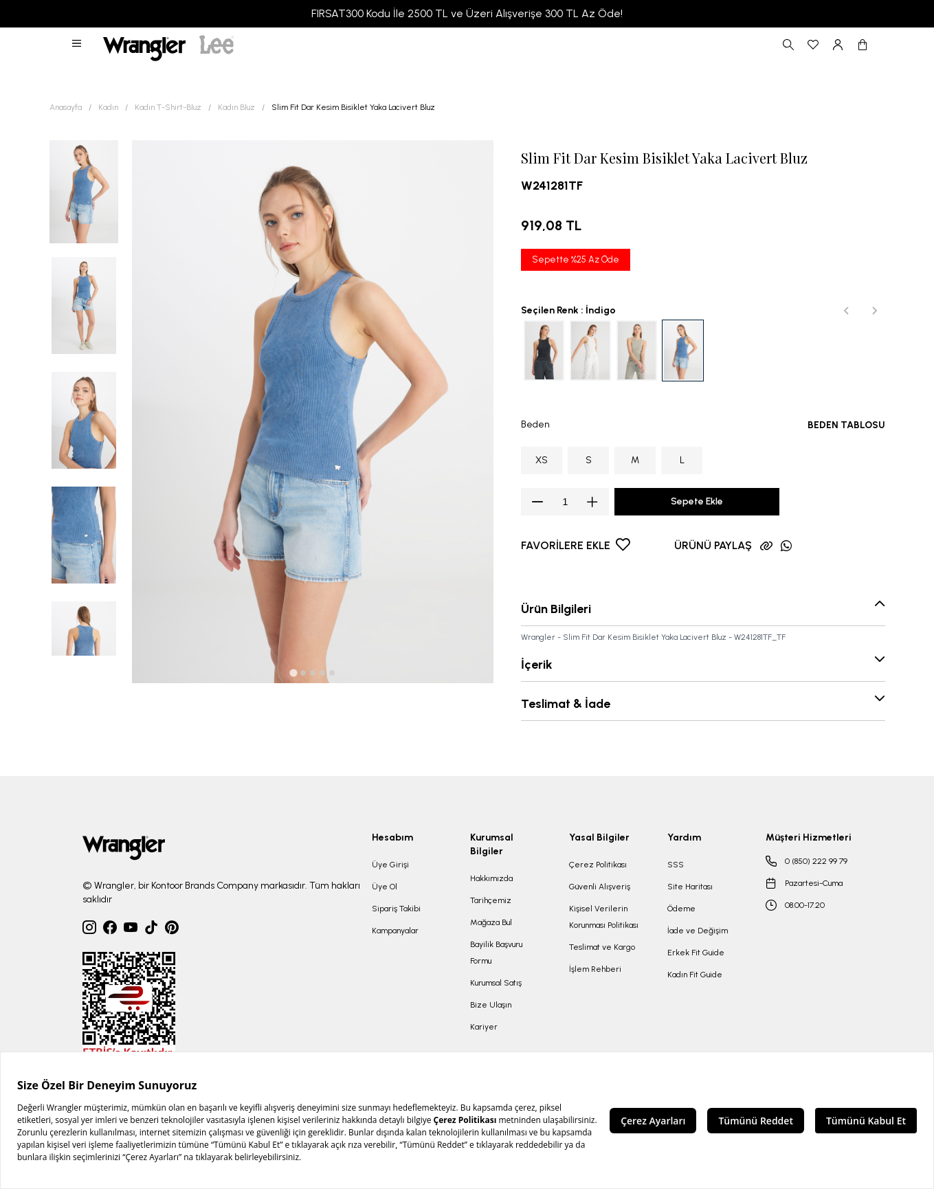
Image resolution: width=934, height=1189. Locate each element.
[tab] (293, 673)
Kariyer (484, 1027)
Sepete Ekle (697, 501)
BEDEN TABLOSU (846, 425)
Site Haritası (690, 886)
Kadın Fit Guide (694, 974)
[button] (77, 44)
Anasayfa (65, 107)
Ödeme (681, 908)
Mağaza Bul (491, 922)
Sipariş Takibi (396, 908)
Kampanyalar (395, 930)
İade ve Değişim (697, 930)
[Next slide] (874, 311)
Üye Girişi (390, 864)
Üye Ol (384, 886)
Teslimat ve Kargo (602, 947)
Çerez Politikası (598, 864)
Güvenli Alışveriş (599, 886)
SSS (675, 864)
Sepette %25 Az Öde (575, 259)
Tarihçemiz (490, 900)
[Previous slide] (847, 311)
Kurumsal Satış (496, 983)
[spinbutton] (565, 501)
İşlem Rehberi (595, 969)
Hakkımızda (491, 878)
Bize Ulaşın (490, 1005)
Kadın (108, 107)
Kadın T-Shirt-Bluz (168, 107)
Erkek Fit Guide (695, 952)
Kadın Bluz (236, 107)
